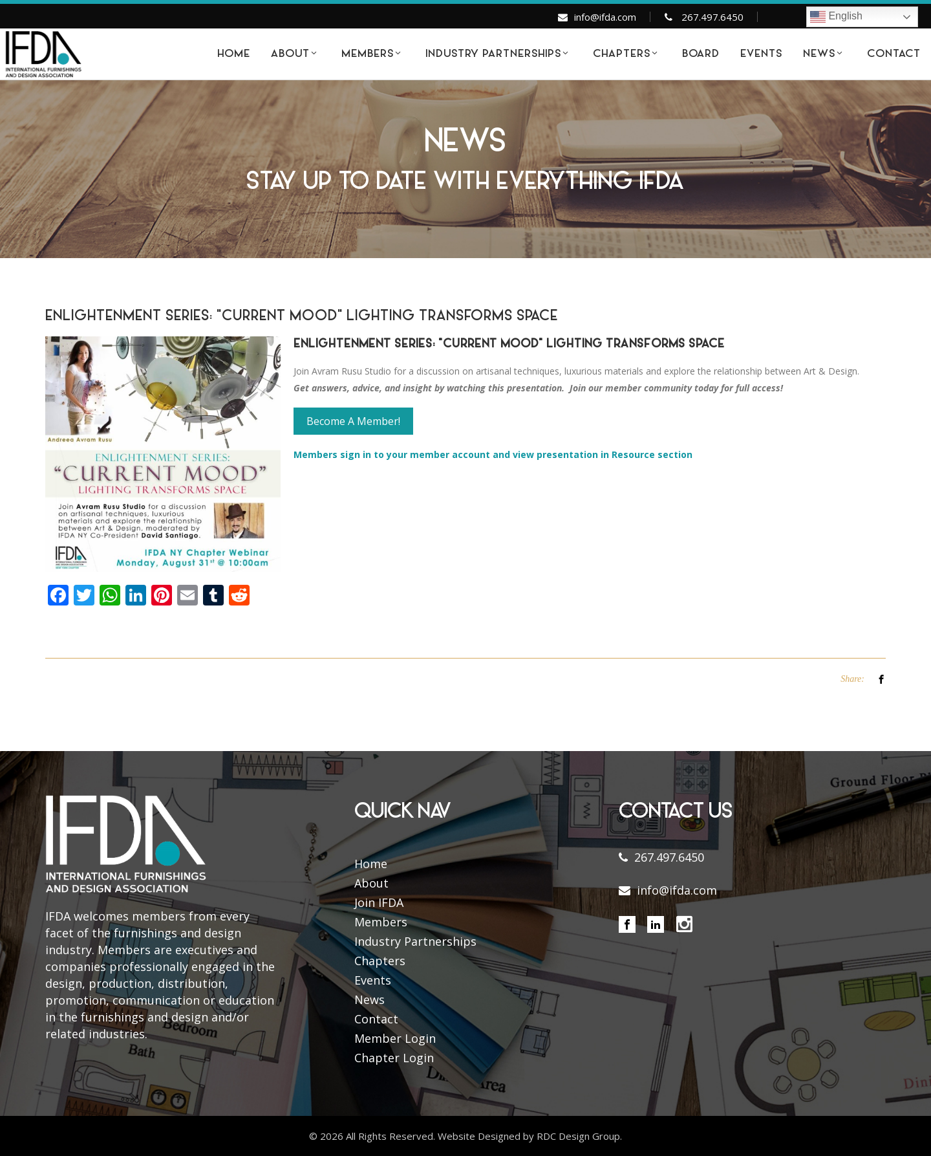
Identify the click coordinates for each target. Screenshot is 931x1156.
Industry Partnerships (415, 941)
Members (380, 922)
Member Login (395, 1038)
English (836, 17)
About (371, 883)
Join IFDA (378, 902)
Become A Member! (353, 421)
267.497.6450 (712, 16)
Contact (376, 1019)
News (369, 999)
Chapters (379, 960)
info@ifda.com (605, 16)
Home (370, 863)
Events (372, 980)
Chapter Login (394, 1057)
